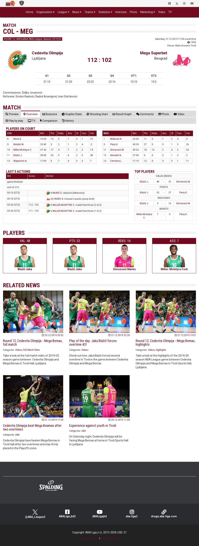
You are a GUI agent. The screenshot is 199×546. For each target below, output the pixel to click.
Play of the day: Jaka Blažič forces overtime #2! (93, 343)
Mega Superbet (153, 53)
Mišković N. (116, 139)
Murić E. (17, 139)
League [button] (62, 12)
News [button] (75, 12)
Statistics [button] (104, 12)
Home (29, 12)
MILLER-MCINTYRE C (63, 205)
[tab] (12, 114)
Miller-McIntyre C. (22, 149)
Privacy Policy (89, 538)
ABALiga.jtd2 (67, 514)
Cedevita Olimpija (47, 53)
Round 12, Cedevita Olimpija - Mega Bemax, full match (32, 343)
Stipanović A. (20, 161)
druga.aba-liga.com (164, 514)
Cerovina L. (116, 161)
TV (170, 12)
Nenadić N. (116, 155)
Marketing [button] (146, 12)
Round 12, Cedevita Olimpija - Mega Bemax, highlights (165, 343)
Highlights (161, 350)
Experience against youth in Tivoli (92, 426)
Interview (121, 12)
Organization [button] (44, 12)
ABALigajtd (99, 514)
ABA (17, 434)
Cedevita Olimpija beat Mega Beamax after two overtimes (32, 427)
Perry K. (114, 144)
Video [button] (161, 12)
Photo (133, 12)
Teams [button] (89, 12)
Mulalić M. (18, 144)
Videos (18, 350)
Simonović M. (117, 149)
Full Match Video (31, 350)
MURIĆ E (57, 193)
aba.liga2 (132, 514)
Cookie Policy (110, 538)
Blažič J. (17, 155)
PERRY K (58, 199)
